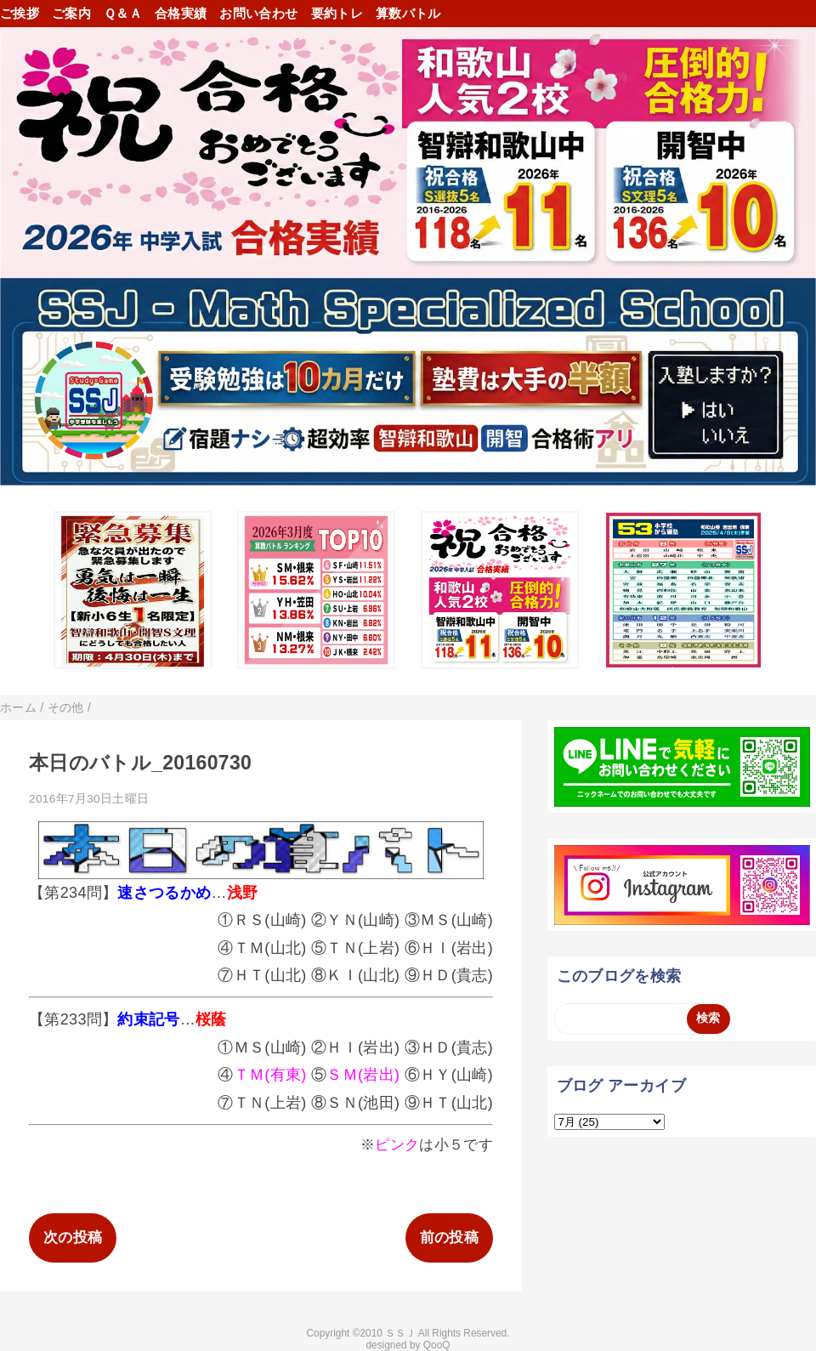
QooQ (436, 1345)
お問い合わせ (258, 13)
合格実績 (181, 13)
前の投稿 (449, 1237)
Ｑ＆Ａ (123, 13)
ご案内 (71, 13)
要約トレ (337, 13)
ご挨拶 (19, 13)
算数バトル (408, 13)
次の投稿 (72, 1237)
